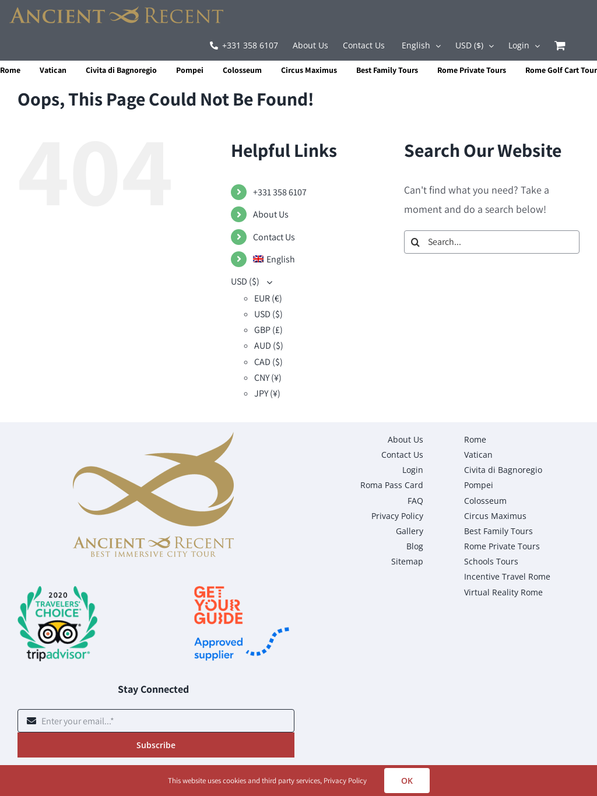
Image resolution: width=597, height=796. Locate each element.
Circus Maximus (309, 70)
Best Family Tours (387, 70)
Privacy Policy (345, 781)
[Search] (415, 242)
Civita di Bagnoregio (121, 70)
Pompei (189, 70)
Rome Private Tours (471, 70)
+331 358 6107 (280, 192)
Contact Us (274, 237)
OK (407, 780)
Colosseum (242, 70)
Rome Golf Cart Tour (561, 70)
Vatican (53, 70)
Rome (10, 70)
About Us (271, 214)
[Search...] (492, 242)
